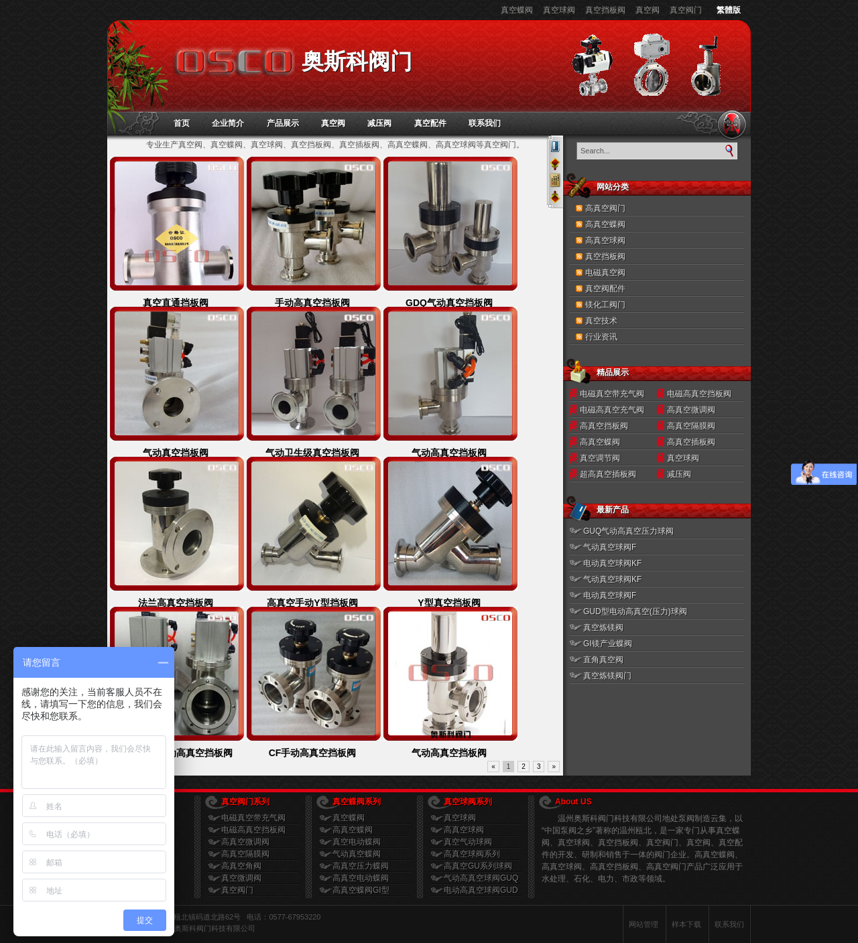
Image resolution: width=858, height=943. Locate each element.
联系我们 (485, 123)
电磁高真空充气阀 (612, 410)
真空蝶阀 (517, 10)
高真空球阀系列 (472, 854)
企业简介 (228, 123)
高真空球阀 (605, 240)
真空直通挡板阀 (175, 302)
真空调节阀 (600, 458)
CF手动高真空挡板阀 (313, 752)
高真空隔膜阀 (691, 426)
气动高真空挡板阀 (449, 452)
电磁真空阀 (605, 272)
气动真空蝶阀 (356, 854)
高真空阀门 (605, 208)
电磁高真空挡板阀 (699, 393)
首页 (182, 123)
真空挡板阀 (605, 10)
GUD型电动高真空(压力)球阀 (635, 611)
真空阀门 (686, 10)
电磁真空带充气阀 (612, 393)
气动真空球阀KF (612, 579)
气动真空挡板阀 (175, 452)
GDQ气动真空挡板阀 (449, 302)
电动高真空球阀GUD (481, 890)
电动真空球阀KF (612, 563)
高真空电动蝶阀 (360, 878)
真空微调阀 (241, 878)
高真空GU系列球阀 (478, 866)
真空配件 (430, 123)
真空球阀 (559, 10)
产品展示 (283, 123)
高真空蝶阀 (605, 224)
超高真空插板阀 (608, 474)
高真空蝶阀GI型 (360, 890)
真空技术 (601, 320)
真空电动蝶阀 (356, 842)
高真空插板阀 (691, 442)
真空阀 (647, 10)
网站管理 (643, 924)
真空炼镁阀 (603, 627)
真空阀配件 (605, 288)
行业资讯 (601, 337)
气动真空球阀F (609, 547)
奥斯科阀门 (357, 61)
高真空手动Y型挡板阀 (312, 602)
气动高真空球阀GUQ (481, 878)
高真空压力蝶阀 (360, 866)
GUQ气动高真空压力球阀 (628, 531)
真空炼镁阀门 (607, 675)
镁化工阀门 (605, 304)
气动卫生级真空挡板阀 (312, 452)
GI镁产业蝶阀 (607, 643)
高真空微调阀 (691, 410)
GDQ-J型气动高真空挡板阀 (176, 752)
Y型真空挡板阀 (449, 602)
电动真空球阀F (609, 595)
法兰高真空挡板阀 (175, 602)
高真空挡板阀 (604, 426)
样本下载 (686, 924)
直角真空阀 (603, 659)
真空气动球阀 (468, 842)
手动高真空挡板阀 (312, 302)
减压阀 (379, 123)
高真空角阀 (241, 866)
